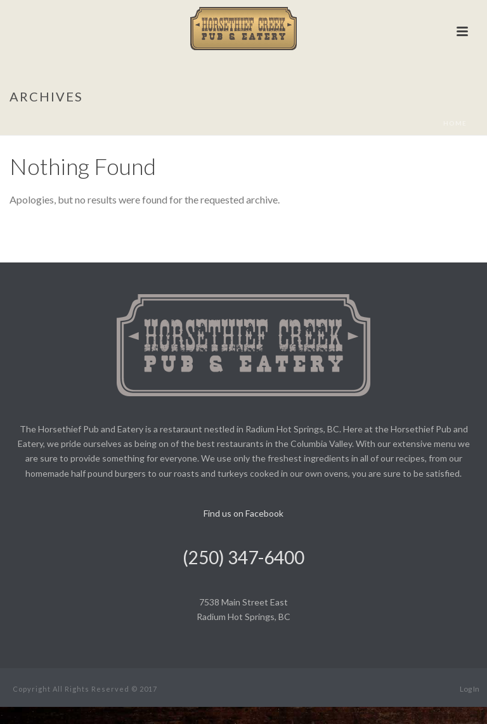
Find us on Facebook (243, 513)
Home (455, 123)
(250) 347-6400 (243, 557)
